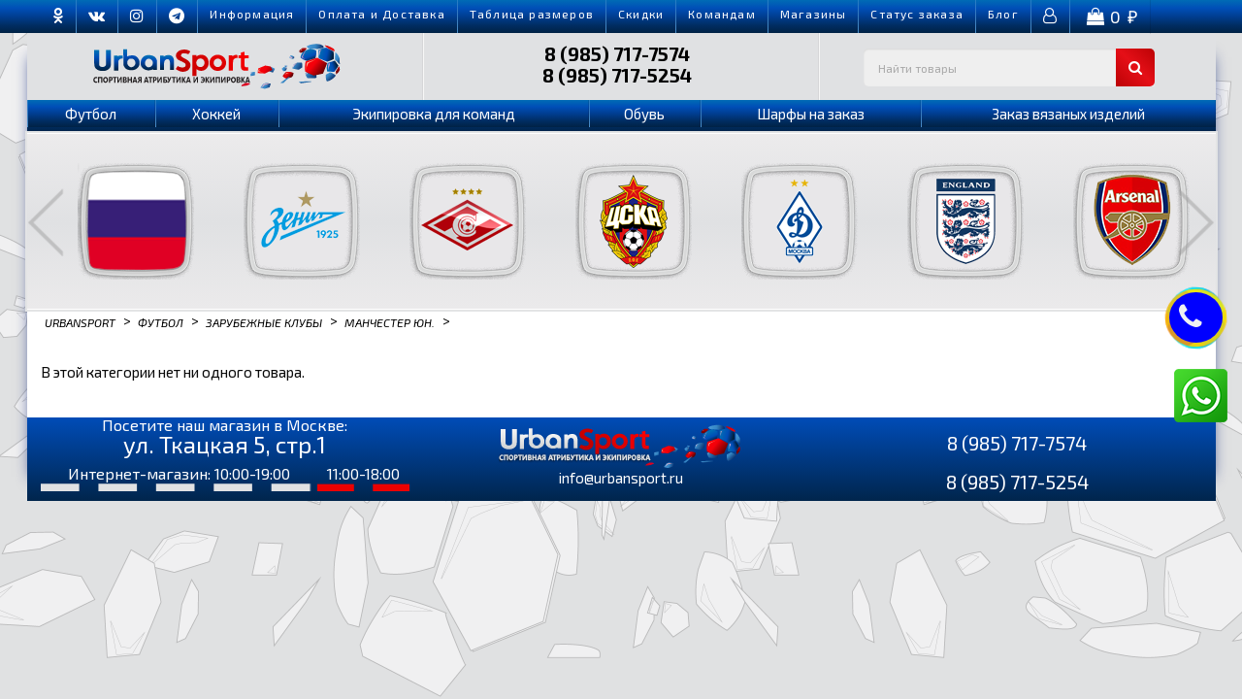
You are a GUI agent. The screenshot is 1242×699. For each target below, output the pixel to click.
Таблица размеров (532, 13)
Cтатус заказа (917, 13)
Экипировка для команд (433, 113)
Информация (252, 13)
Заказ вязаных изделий (1068, 113)
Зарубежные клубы (264, 321)
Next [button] (1196, 222)
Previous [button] (45, 222)
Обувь (644, 113)
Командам (722, 13)
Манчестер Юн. (389, 321)
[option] (124, 221)
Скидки (641, 13)
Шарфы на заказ (811, 113)
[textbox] (1009, 67)
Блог (1003, 13)
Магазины (813, 13)
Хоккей (216, 113)
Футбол (90, 113)
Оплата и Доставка (381, 13)
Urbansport (80, 321)
